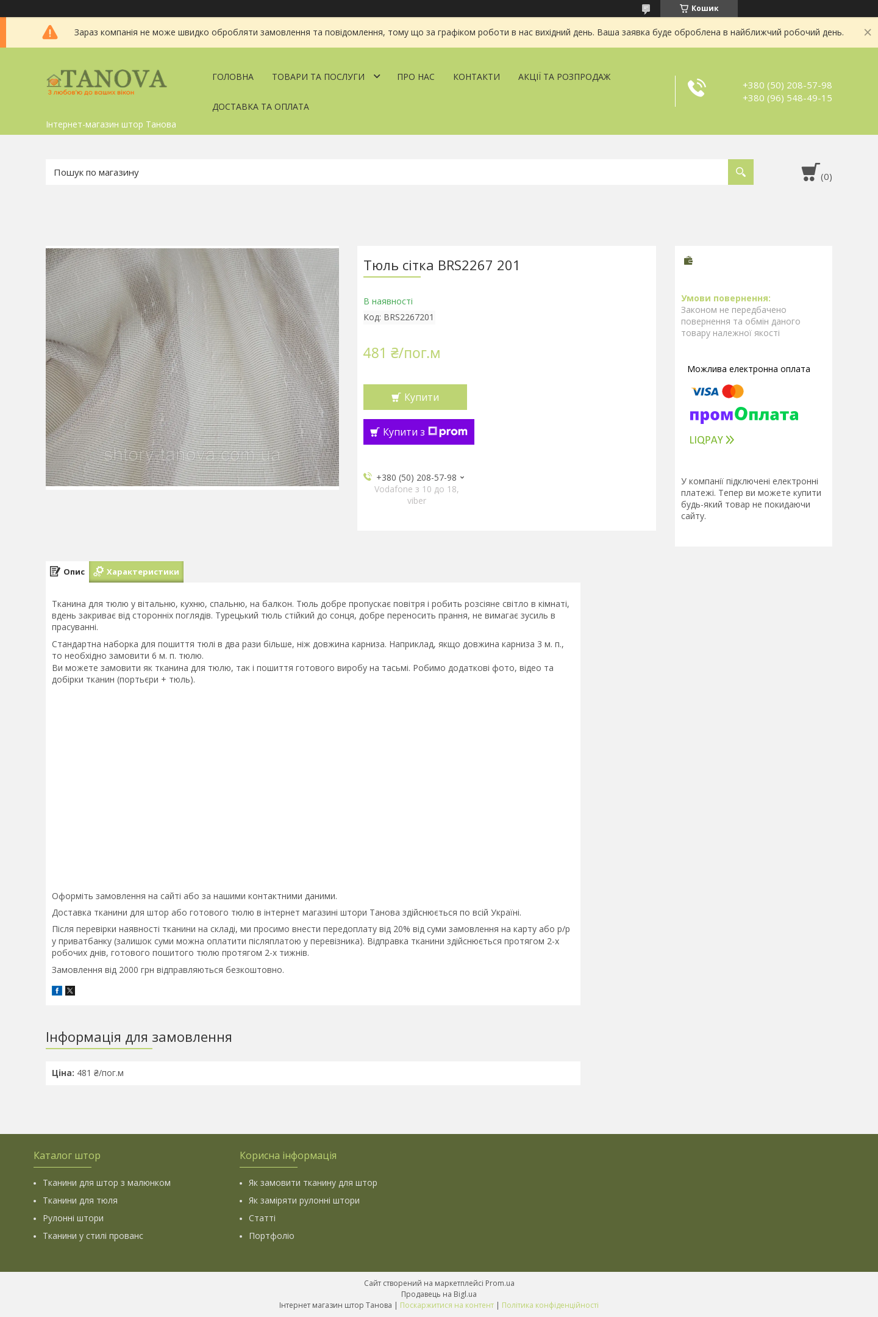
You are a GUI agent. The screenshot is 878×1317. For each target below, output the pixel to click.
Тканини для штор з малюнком (107, 1182)
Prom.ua (500, 1283)
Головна (233, 76)
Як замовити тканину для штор (313, 1182)
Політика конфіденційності (550, 1305)
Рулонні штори (73, 1218)
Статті (262, 1218)
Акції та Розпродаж (564, 76)
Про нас (416, 76)
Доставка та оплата (260, 106)
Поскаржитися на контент (447, 1305)
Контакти (476, 76)
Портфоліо (271, 1235)
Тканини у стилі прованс (93, 1235)
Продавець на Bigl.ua (439, 1294)
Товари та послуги (318, 76)
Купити (421, 397)
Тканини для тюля (80, 1200)
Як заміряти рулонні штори (304, 1200)
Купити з (425, 432)
